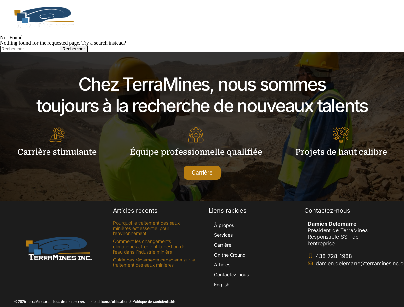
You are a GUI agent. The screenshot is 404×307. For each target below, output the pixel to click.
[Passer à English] (375, 17)
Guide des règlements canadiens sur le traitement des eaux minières (154, 262)
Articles (294, 17)
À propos (147, 17)
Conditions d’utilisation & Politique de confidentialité (133, 301)
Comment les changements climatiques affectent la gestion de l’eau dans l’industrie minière (149, 246)
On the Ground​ (254, 17)
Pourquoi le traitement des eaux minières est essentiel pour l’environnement (146, 228)
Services (181, 17)
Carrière (214, 17)
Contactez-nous (334, 17)
